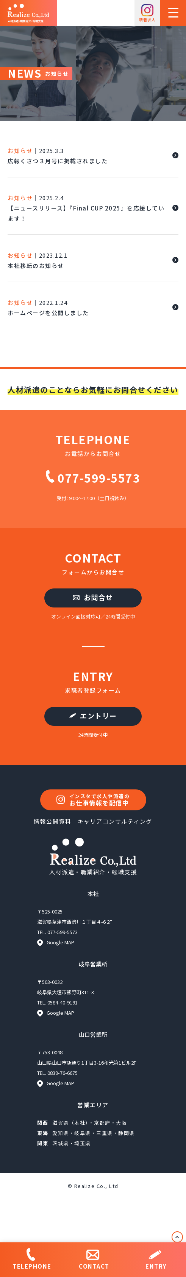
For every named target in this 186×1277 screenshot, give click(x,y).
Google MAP (55, 943)
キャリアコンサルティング (115, 821)
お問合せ (93, 597)
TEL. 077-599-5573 (57, 932)
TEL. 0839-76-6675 (57, 1072)
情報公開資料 (52, 821)
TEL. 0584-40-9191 (57, 1002)
